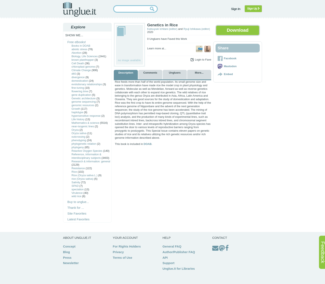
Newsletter (71, 263)
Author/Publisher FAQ (178, 252)
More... (199, 72)
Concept (69, 246)
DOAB (148, 144)
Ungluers (175, 72)
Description (125, 72)
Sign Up (253, 8)
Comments (150, 72)
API (165, 257)
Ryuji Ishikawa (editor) (196, 28)
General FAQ (171, 246)
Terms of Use (122, 257)
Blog (66, 252)
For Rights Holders (127, 246)
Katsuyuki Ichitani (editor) (162, 28)
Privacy (118, 252)
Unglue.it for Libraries (178, 268)
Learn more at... (156, 48)
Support (168, 263)
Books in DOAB (81, 45)
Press (67, 257)
